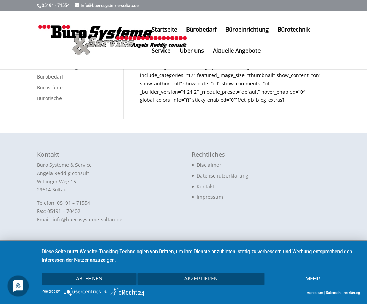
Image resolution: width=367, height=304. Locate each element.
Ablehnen (89, 279)
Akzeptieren (200, 279)
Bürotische (49, 98)
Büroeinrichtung (247, 30)
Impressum (210, 197)
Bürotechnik (294, 30)
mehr (312, 279)
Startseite (164, 30)
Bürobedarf (201, 30)
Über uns (191, 51)
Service (161, 51)
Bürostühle (50, 87)
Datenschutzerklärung (222, 175)
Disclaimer (209, 165)
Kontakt (205, 186)
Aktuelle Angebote (237, 51)
